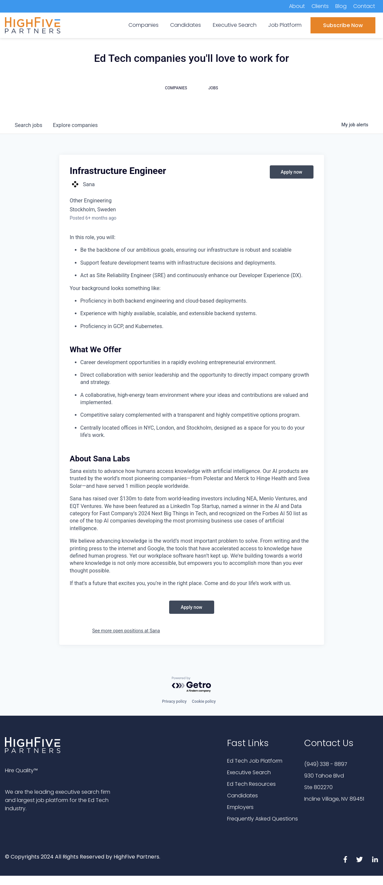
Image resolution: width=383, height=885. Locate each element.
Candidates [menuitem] (185, 25)
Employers (240, 807)
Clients (320, 6)
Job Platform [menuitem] (285, 25)
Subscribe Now (343, 25)
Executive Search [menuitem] (235, 25)
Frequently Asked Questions (262, 818)
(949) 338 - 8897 (325, 764)
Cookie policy (204, 701)
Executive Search (249, 772)
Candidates (242, 795)
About (297, 6)
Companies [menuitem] (143, 25)
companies (75, 125)
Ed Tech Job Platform (254, 761)
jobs (28, 125)
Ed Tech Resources (251, 784)
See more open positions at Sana (126, 630)
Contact (364, 6)
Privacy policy (174, 701)
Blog (341, 6)
